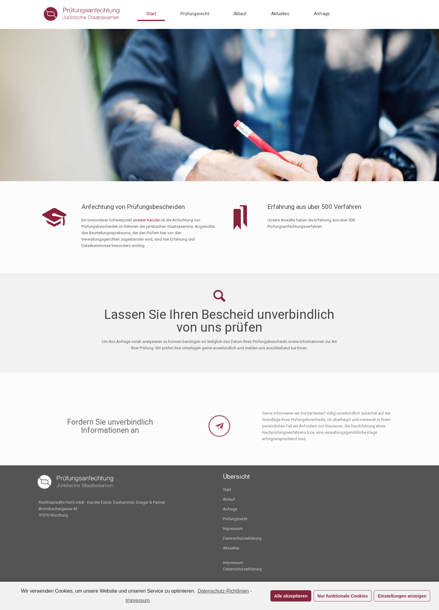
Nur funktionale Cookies (342, 596)
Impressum (233, 528)
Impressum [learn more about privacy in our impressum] (138, 600)
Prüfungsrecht (235, 519)
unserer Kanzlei (146, 220)
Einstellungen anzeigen (402, 596)
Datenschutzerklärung (242, 538)
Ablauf (229, 499)
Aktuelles (231, 548)
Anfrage (230, 509)
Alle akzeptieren (291, 596)
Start (227, 489)
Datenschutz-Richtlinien (223, 591)
